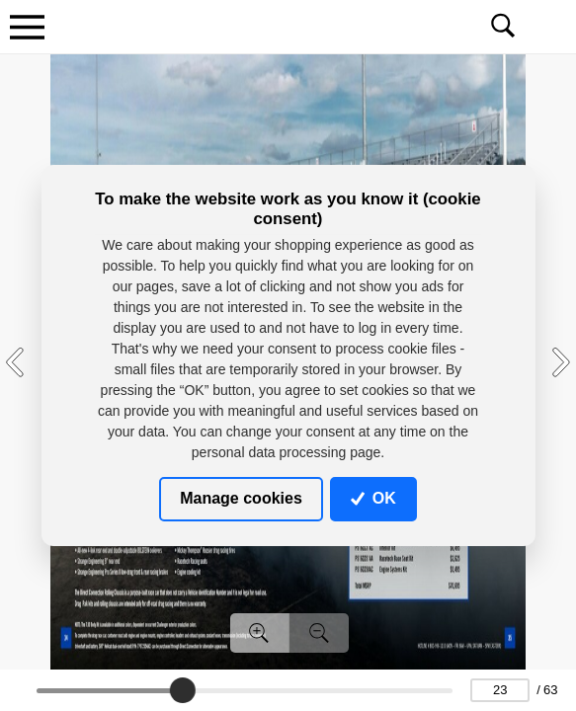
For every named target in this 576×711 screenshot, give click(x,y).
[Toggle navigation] (26, 26)
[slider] (182, 690)
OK (373, 498)
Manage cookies (241, 498)
